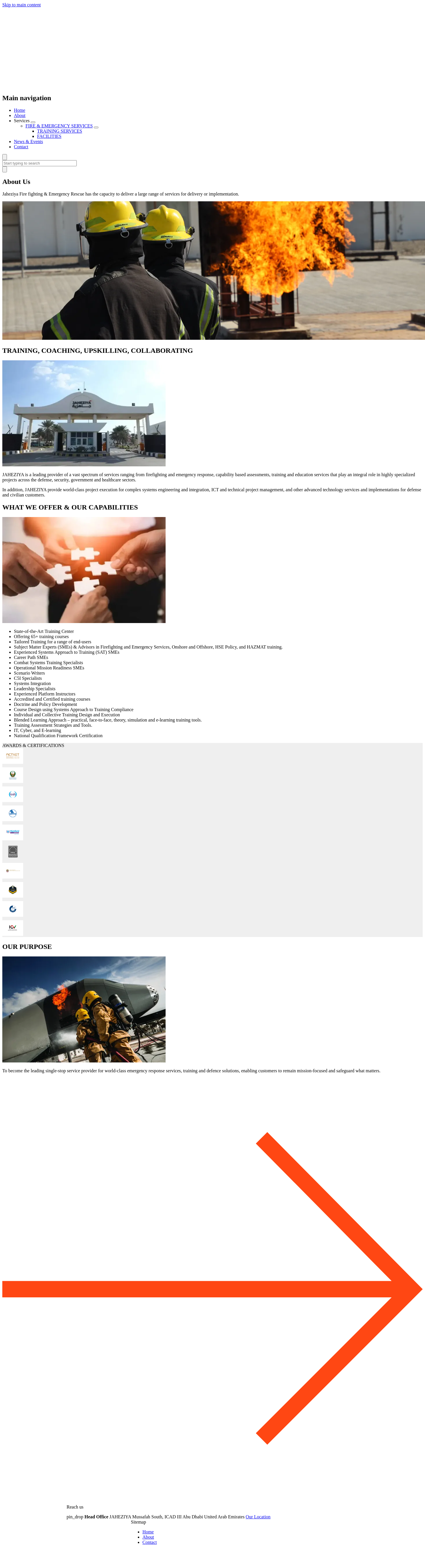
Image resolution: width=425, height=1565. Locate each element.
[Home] (212, 85)
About (19, 115)
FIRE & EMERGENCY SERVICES (59, 125)
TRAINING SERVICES (59, 131)
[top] (212, 1497)
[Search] (4, 157)
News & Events (28, 141)
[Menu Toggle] (33, 122)
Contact (21, 146)
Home (19, 110)
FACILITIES (49, 136)
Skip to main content (21, 4)
